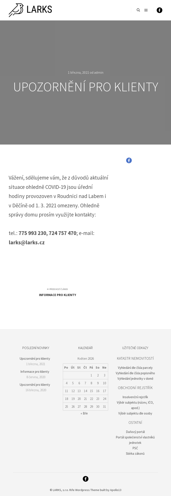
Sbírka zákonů (135, 453)
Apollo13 (115, 490)
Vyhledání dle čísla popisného (135, 373)
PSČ (135, 448)
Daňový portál (135, 432)
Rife (72, 490)
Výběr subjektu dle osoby (135, 413)
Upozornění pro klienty (35, 358)
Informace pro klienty (34, 372)
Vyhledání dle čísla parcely (135, 368)
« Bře (84, 413)
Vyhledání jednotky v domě (135, 378)
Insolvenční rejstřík (135, 397)
